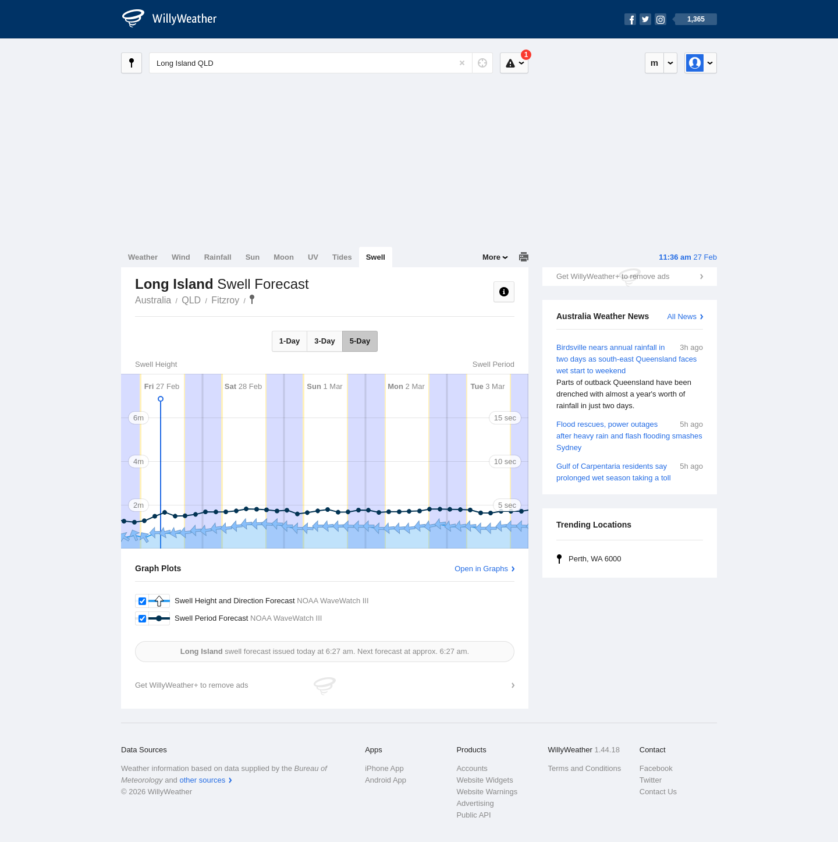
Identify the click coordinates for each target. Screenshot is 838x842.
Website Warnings (486, 791)
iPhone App (384, 768)
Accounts (471, 768)
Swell (375, 257)
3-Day (324, 341)
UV (313, 257)
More (491, 257)
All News (682, 316)
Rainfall (218, 257)
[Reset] (462, 63)
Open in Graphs (481, 568)
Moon (284, 257)
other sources (202, 780)
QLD (191, 300)
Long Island (252, 299)
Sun (253, 257)
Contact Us (658, 791)
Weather (143, 257)
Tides (342, 257)
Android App (385, 780)
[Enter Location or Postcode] (321, 62)
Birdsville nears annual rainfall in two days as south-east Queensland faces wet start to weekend (629, 377)
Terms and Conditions (585, 768)
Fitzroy (225, 300)
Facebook (656, 768)
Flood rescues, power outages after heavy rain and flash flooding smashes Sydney (629, 435)
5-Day (360, 341)
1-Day (289, 341)
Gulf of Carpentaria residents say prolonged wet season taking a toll (629, 471)
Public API (473, 815)
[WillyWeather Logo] (175, 19)
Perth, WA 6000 (595, 558)
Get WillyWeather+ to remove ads (612, 276)
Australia (153, 300)
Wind (181, 257)
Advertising (474, 803)
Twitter (651, 780)
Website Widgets (484, 780)
